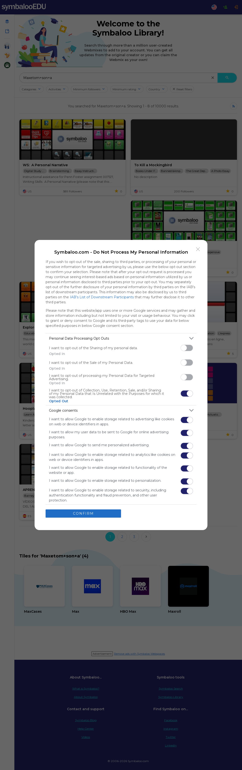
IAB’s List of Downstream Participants (102, 297)
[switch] (187, 348)
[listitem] (121, 338)
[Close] (198, 249)
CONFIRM (83, 513)
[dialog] (121, 385)
